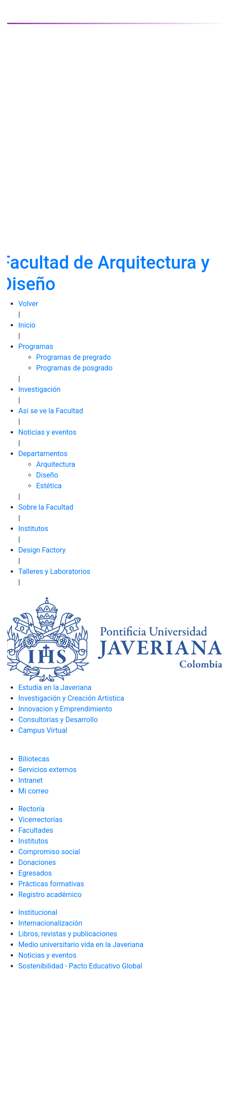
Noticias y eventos (47, 432)
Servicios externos (47, 769)
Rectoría (31, 809)
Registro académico (50, 894)
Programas (35, 346)
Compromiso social (49, 852)
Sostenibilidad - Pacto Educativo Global (80, 966)
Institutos (33, 528)
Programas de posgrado (74, 368)
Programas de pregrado (73, 357)
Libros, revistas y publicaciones (67, 934)
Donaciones (37, 862)
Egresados (35, 873)
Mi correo (33, 791)
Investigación (39, 389)
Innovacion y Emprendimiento (65, 709)
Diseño (47, 475)
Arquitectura (55, 464)
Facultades (35, 830)
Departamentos (42, 453)
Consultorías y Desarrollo (58, 719)
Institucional (37, 912)
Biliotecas (34, 759)
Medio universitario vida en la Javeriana (80, 944)
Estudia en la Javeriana (55, 687)
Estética (49, 486)
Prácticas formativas (51, 884)
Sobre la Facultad (45, 507)
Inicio (26, 325)
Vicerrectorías (40, 819)
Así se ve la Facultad (50, 411)
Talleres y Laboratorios (54, 571)
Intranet (30, 780)
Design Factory (42, 550)
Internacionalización (50, 923)
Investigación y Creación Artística (71, 698)
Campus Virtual (42, 730)
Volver (28, 303)
